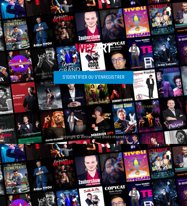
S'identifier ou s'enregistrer (93, 77)
